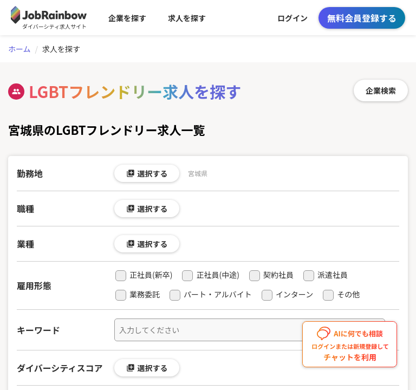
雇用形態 (34, 285)
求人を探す (187, 17)
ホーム (19, 48)
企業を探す (127, 17)
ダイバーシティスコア (59, 367)
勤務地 (30, 173)
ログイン (292, 17)
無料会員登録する (361, 17)
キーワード (38, 329)
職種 (25, 208)
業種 (25, 243)
